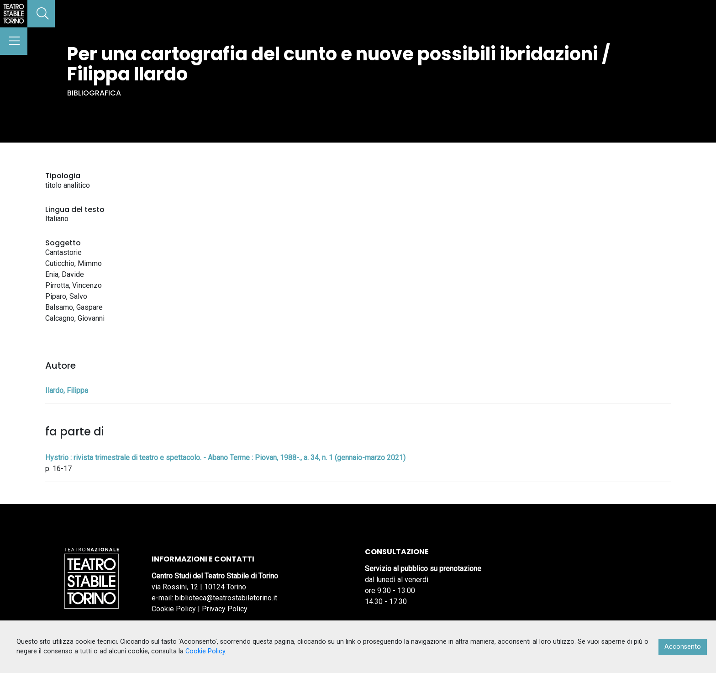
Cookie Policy (174, 608)
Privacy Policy (224, 608)
